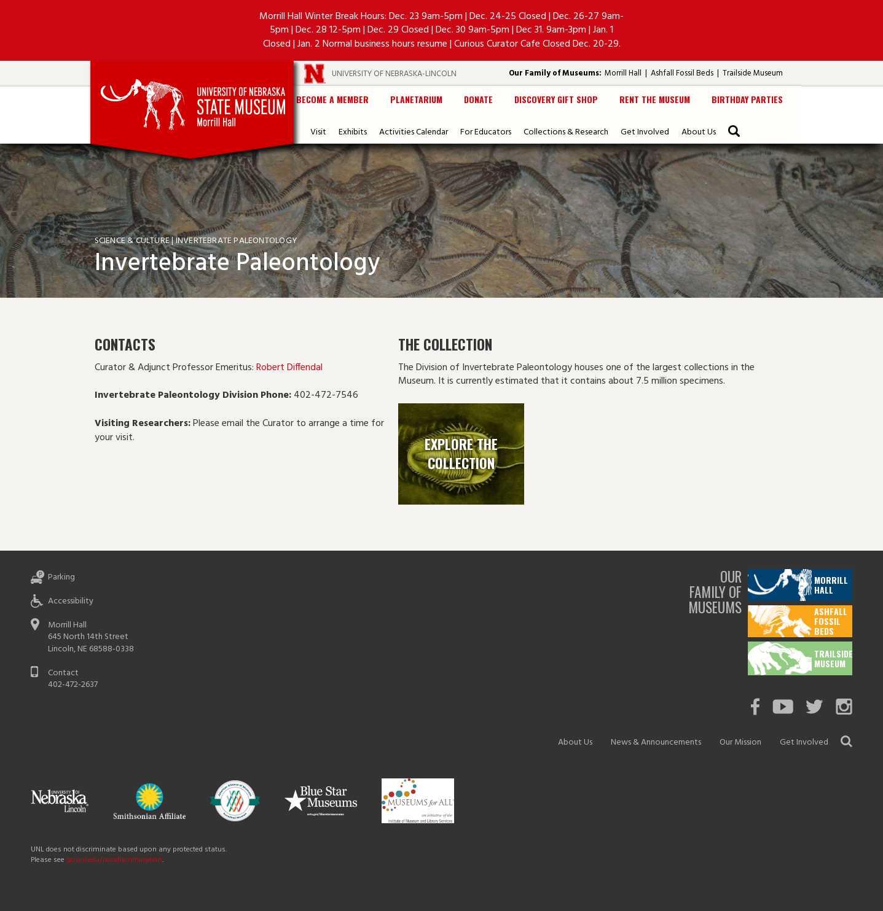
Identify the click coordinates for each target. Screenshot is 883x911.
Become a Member (332, 99)
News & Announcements (656, 742)
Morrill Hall (623, 73)
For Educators (485, 132)
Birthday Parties (747, 99)
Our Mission (740, 742)
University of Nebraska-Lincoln (394, 74)
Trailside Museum (753, 73)
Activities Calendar (413, 132)
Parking (61, 577)
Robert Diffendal (290, 368)
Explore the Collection (461, 453)
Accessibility (70, 601)
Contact (63, 673)
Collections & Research (566, 132)
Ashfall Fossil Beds (682, 73)
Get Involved (645, 132)
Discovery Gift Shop (556, 99)
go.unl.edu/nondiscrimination (114, 860)
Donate (478, 99)
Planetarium (416, 99)
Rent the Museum (654, 99)
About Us (698, 132)
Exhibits (353, 132)
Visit (318, 132)
